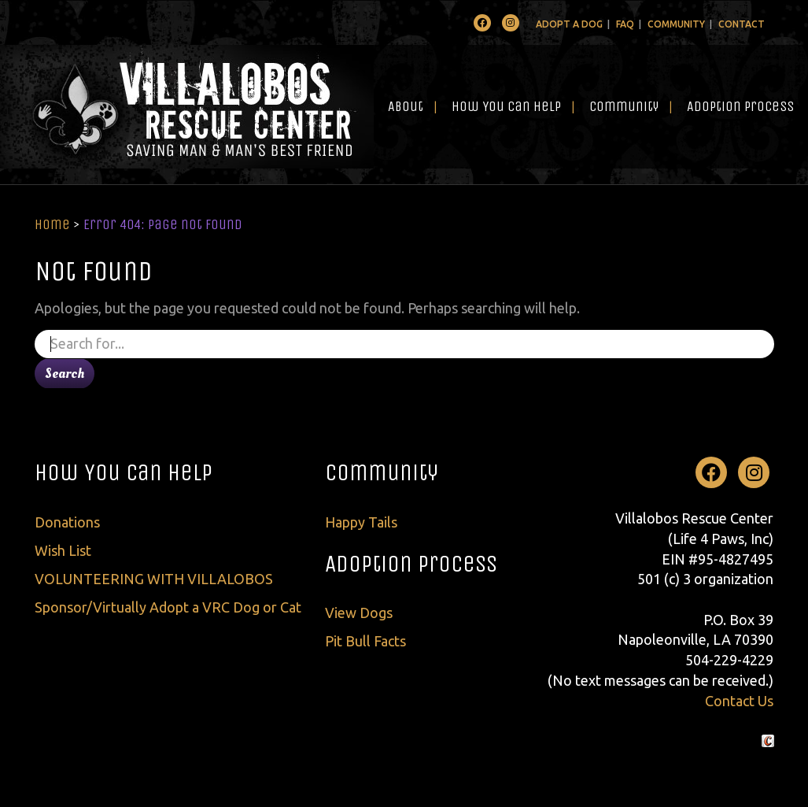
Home (52, 224)
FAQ (625, 24)
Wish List (63, 550)
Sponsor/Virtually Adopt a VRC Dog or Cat (168, 607)
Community (676, 24)
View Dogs (359, 612)
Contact (741, 24)
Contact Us (739, 701)
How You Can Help (506, 106)
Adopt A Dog (569, 24)
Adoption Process (740, 106)
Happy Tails (361, 522)
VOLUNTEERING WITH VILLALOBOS (154, 579)
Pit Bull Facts (365, 641)
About (405, 106)
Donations (67, 522)
